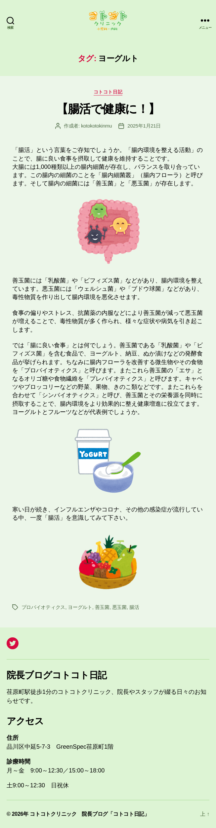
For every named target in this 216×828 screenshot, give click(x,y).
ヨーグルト (80, 607)
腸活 (134, 607)
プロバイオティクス (43, 607)
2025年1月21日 (144, 126)
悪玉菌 (119, 607)
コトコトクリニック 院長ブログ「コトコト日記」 (90, 814)
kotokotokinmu (96, 126)
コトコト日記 (108, 91)
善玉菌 (102, 607)
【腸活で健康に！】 (108, 109)
